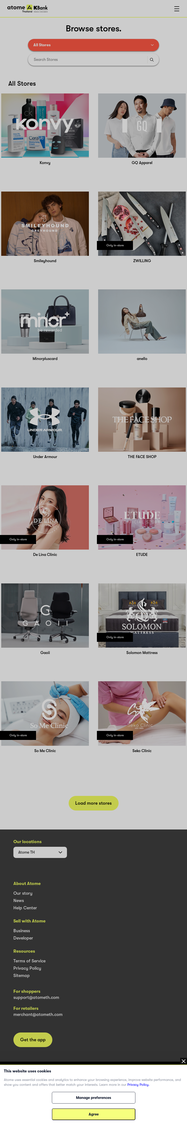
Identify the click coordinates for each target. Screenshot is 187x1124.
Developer (23, 938)
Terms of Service (29, 960)
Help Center (25, 907)
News (18, 900)
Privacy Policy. (138, 1085)
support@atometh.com (36, 997)
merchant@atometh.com (38, 1014)
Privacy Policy (27, 968)
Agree (94, 1114)
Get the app (33, 1039)
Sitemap (21, 975)
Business (21, 930)
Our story (22, 893)
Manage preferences (93, 1098)
